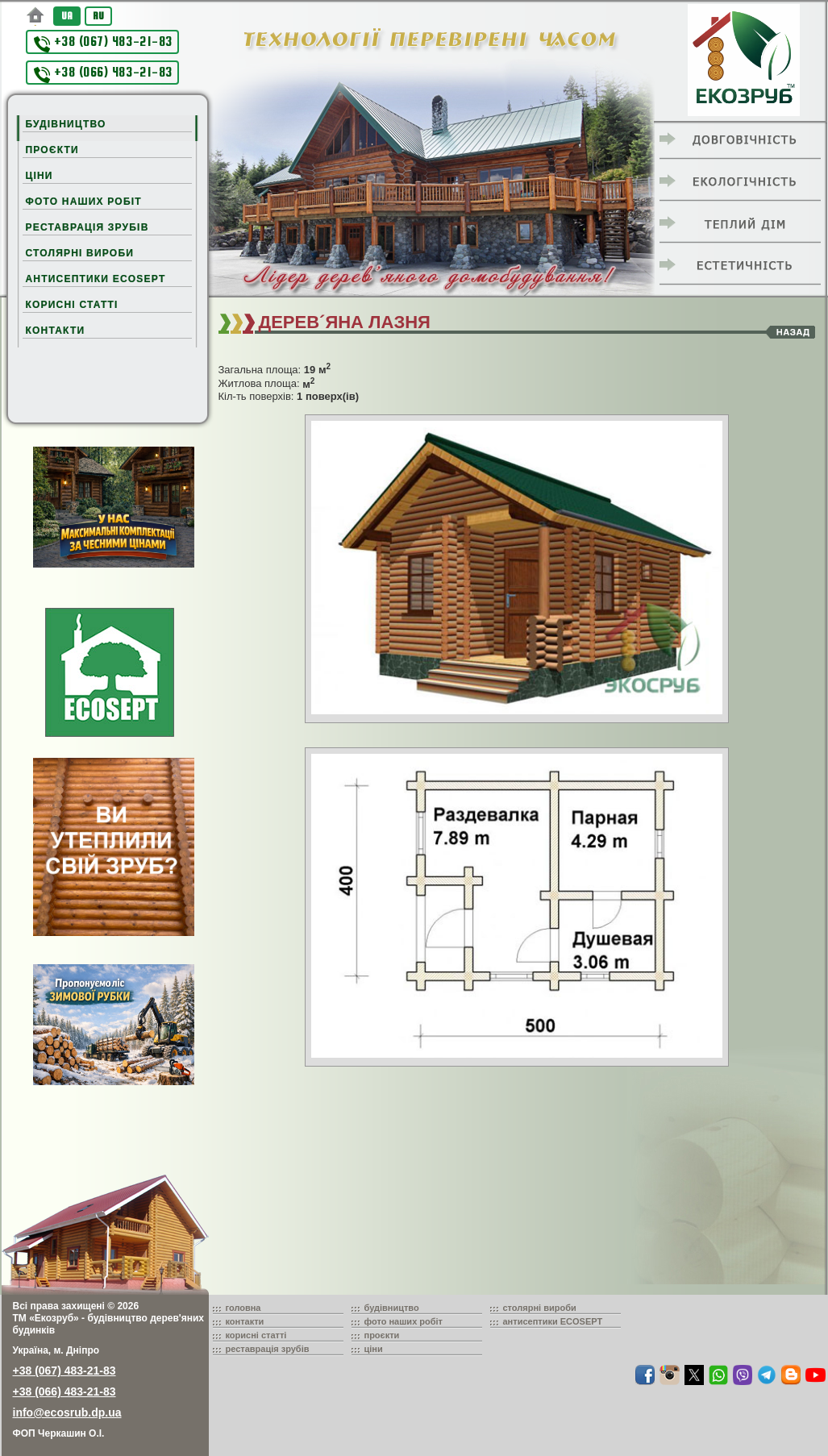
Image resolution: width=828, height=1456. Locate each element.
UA (67, 16)
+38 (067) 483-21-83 (103, 43)
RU (98, 16)
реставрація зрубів (268, 1349)
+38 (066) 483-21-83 (103, 73)
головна (243, 1307)
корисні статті (256, 1335)
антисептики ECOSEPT (553, 1321)
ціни (373, 1349)
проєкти (382, 1335)
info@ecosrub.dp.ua (67, 1412)
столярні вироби (539, 1307)
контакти (245, 1321)
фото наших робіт (403, 1321)
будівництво (391, 1307)
